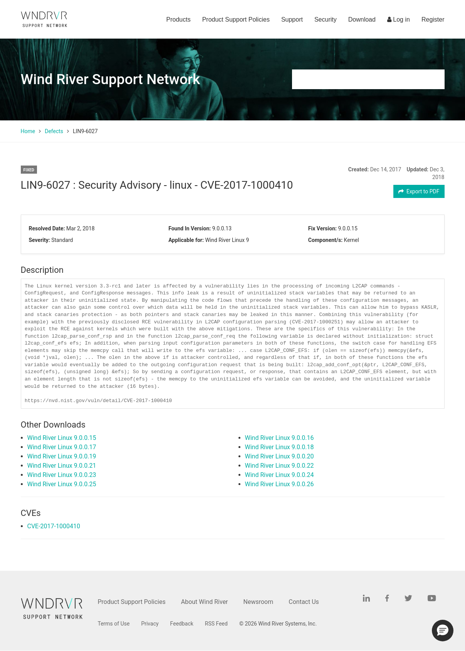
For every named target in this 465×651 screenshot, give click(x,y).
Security (325, 19)
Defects (54, 131)
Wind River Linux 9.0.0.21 (61, 465)
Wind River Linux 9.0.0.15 (61, 437)
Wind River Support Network (110, 79)
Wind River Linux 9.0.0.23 (61, 475)
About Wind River (204, 601)
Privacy (149, 624)
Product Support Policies (236, 19)
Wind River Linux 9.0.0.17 (61, 447)
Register (433, 19)
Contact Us (304, 601)
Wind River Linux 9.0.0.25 (61, 484)
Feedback (181, 624)
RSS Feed (216, 624)
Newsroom (258, 601)
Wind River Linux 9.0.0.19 (61, 456)
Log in (398, 19)
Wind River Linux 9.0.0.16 (279, 437)
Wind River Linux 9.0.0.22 (279, 465)
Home (28, 131)
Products (178, 19)
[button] (442, 630)
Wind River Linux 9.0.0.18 (279, 447)
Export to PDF (419, 191)
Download (362, 19)
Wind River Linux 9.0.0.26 (279, 484)
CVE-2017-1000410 (53, 526)
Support (292, 19)
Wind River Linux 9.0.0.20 (279, 456)
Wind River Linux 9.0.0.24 (279, 475)
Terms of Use (114, 624)
